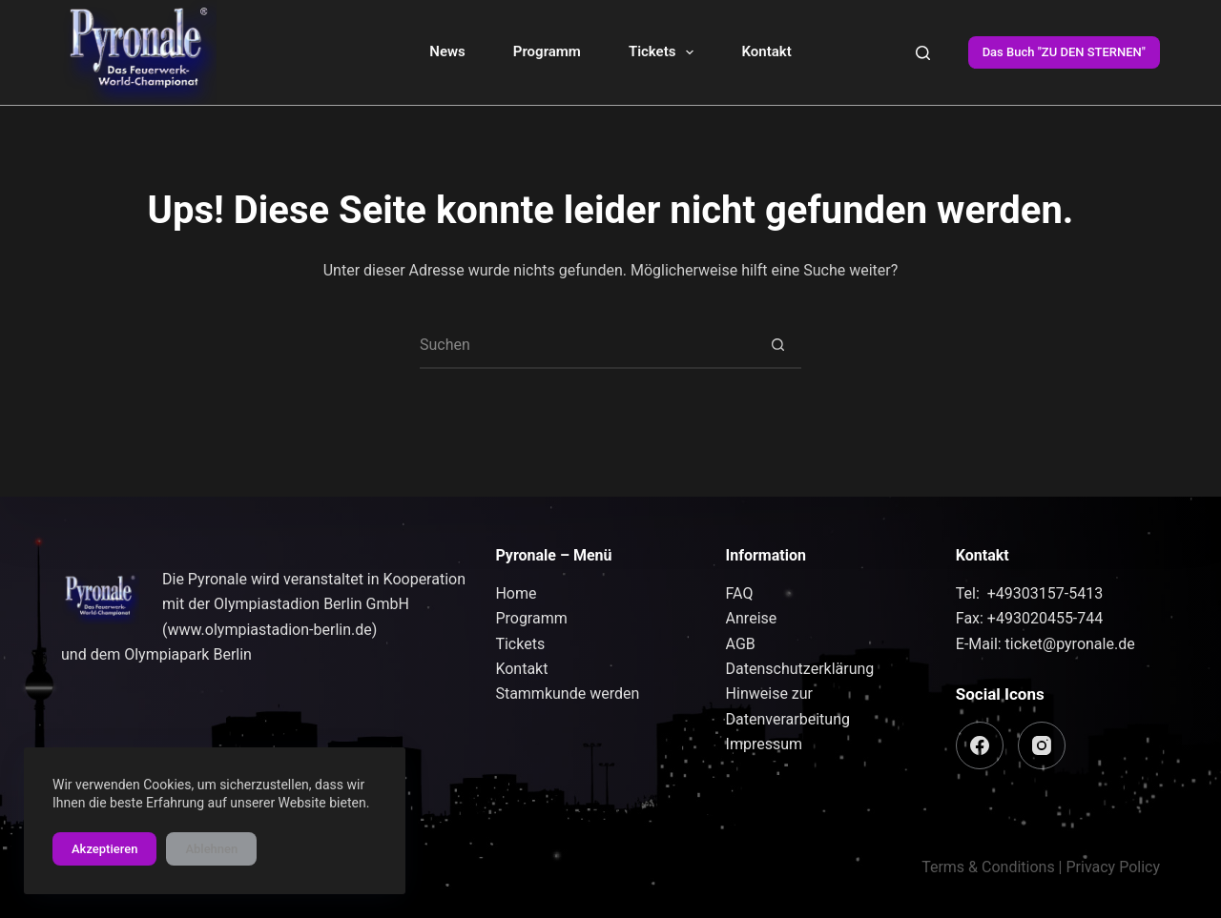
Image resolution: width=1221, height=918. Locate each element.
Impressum (764, 744)
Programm (547, 51)
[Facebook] (980, 745)
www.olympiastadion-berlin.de (269, 630)
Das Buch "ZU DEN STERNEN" (1064, 52)
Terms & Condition (983, 867)
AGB (740, 644)
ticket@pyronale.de (1070, 644)
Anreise (751, 618)
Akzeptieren (104, 849)
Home (515, 593)
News (447, 51)
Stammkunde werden (567, 693)
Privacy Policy (1113, 867)
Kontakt (766, 51)
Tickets (665, 52)
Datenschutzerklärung (800, 669)
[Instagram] (1042, 745)
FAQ (740, 593)
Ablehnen (211, 849)
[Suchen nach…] (587, 345)
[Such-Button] (777, 345)
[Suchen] (923, 53)
